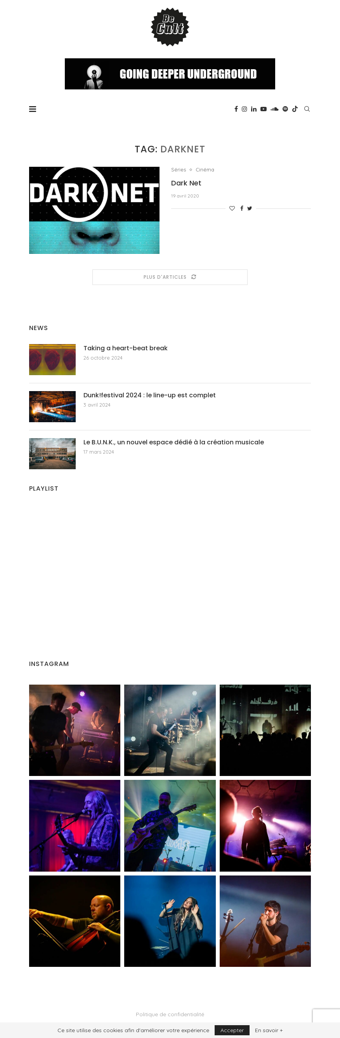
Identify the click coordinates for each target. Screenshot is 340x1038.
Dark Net (186, 183)
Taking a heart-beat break (125, 348)
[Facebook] (236, 109)
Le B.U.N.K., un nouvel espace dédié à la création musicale (173, 442)
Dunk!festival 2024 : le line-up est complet (149, 395)
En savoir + (269, 1030)
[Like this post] (232, 208)
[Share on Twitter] (249, 208)
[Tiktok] (295, 109)
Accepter (232, 1030)
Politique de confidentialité (170, 1014)
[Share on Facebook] (241, 208)
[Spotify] (285, 109)
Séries (178, 170)
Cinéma (205, 170)
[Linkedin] (254, 109)
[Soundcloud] (275, 109)
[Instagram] (244, 109)
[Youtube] (263, 109)
